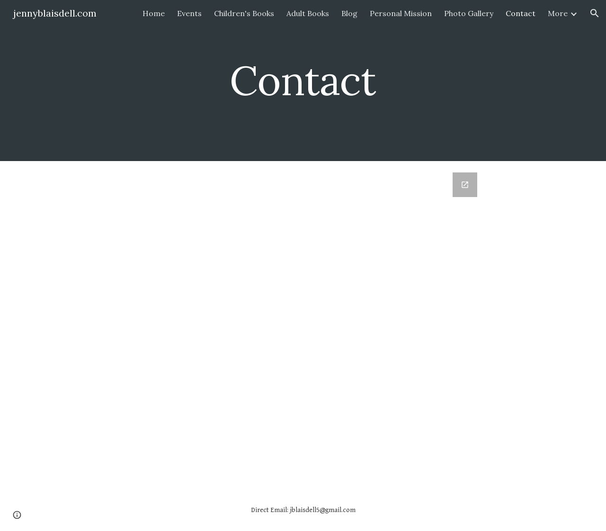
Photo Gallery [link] (468, 13)
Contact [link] (520, 13)
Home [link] (154, 13)
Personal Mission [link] (401, 13)
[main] (303, 80)
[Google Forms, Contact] (303, 325)
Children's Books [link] (244, 13)
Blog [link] (349, 13)
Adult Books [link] (307, 13)
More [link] (558, 13)
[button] (594, 13)
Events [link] (189, 13)
